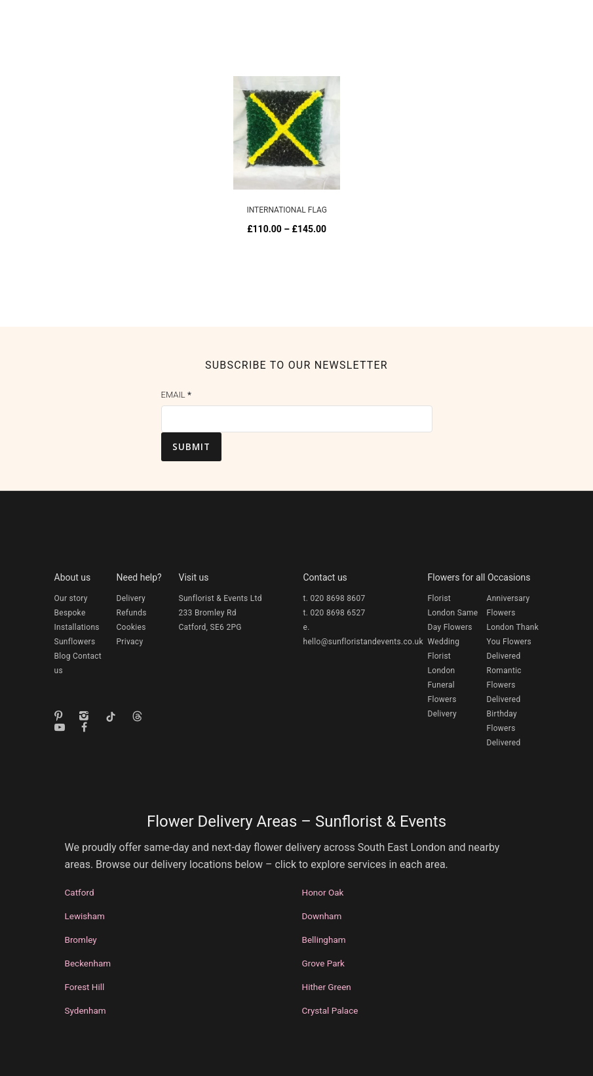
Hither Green (326, 987)
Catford (79, 892)
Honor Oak (323, 892)
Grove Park (323, 963)
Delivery (131, 598)
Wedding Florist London (444, 656)
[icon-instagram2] (87, 716)
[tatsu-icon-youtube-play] (62, 727)
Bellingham (324, 939)
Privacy (130, 641)
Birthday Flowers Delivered (504, 728)
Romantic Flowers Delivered (504, 685)
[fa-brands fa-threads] (140, 716)
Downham (322, 916)
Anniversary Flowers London (508, 613)
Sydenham (85, 1010)
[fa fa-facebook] (84, 727)
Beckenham (88, 963)
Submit (191, 447)
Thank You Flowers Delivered (513, 642)
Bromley (81, 939)
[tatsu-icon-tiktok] (114, 716)
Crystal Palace (330, 1010)
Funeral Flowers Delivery (442, 699)
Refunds (132, 612)
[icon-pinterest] (61, 716)
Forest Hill (85, 987)
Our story (71, 598)
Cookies (131, 627)
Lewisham (85, 916)
